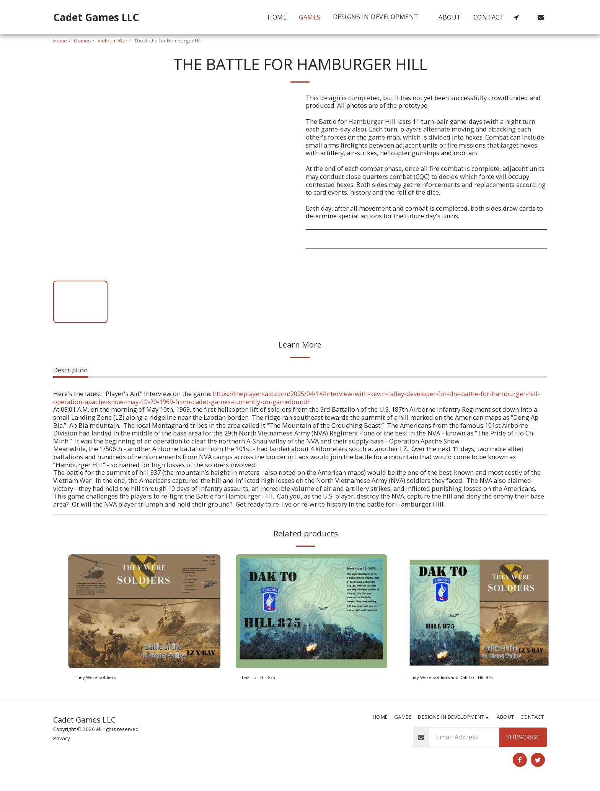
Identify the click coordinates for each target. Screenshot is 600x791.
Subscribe (523, 740)
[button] (379, 17)
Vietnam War (112, 40)
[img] (144, 611)
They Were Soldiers (103, 678)
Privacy (61, 741)
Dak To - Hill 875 (266, 678)
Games (82, 40)
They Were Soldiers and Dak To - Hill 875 (469, 678)
